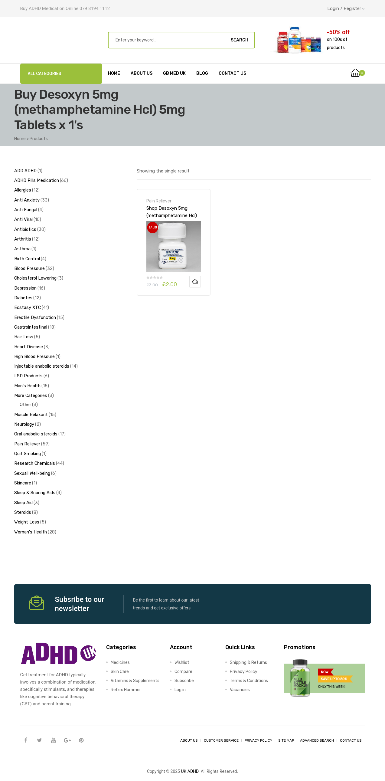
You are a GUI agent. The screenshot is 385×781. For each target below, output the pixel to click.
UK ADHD (189, 758)
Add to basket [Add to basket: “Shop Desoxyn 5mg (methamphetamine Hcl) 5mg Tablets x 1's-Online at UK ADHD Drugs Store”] (195, 281)
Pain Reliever (158, 201)
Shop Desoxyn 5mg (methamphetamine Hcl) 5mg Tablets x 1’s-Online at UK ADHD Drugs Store (172, 211)
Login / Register (346, 8)
